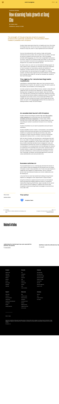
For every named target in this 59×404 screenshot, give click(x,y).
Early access (8, 357)
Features (7, 352)
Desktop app (8, 347)
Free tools (7, 361)
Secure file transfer (40, 352)
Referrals (22, 377)
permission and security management (29, 161)
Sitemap (7, 379)
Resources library (24, 372)
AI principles (8, 377)
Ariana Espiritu (31, 334)
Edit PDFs (38, 357)
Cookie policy (8, 374)
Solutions (7, 354)
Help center (7, 369)
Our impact (39, 374)
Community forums (24, 376)
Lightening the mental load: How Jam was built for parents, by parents (41, 332)
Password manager (40, 354)
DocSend (22, 359)
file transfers (49, 158)
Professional (23, 349)
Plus (22, 347)
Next (45, 279)
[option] (41, 316)
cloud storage (35, 125)
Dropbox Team (14, 50)
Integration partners (24, 381)
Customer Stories (14, 36)
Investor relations (40, 372)
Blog (22, 369)
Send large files (39, 347)
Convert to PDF (39, 361)
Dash (22, 354)
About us (38, 369)
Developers (23, 374)
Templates (7, 359)
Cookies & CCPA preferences (10, 376)
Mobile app (7, 349)
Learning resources (9, 381)
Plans (22, 361)
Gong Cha (30, 83)
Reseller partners (24, 379)
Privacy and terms (9, 372)
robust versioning (24, 160)
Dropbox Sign (23, 357)
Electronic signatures (40, 359)
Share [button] (53, 2)
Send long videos (40, 349)
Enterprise (23, 352)
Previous (15, 279)
